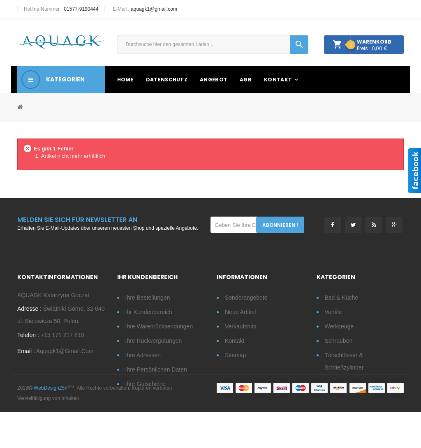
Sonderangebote (246, 297)
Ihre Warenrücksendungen (159, 326)
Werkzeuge (339, 326)
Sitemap (235, 355)
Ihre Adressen (143, 355)
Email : (26, 353)
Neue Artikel (240, 312)
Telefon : (28, 337)
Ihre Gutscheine (145, 384)
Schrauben (339, 340)
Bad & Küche (342, 297)
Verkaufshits (240, 326)
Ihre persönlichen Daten (156, 369)
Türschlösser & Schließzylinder (344, 361)
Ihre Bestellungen (147, 297)
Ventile (333, 312)
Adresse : (29, 311)
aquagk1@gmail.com (154, 9)
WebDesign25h (50, 424)
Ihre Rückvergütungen (153, 340)
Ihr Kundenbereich (148, 312)
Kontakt (234, 340)
